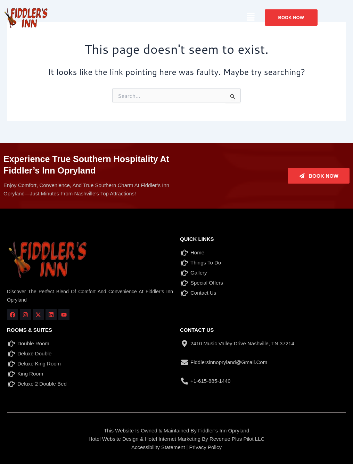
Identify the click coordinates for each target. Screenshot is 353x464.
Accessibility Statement (158, 447)
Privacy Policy (205, 447)
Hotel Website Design (114, 439)
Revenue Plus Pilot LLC (237, 439)
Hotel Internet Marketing (172, 439)
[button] (250, 17)
